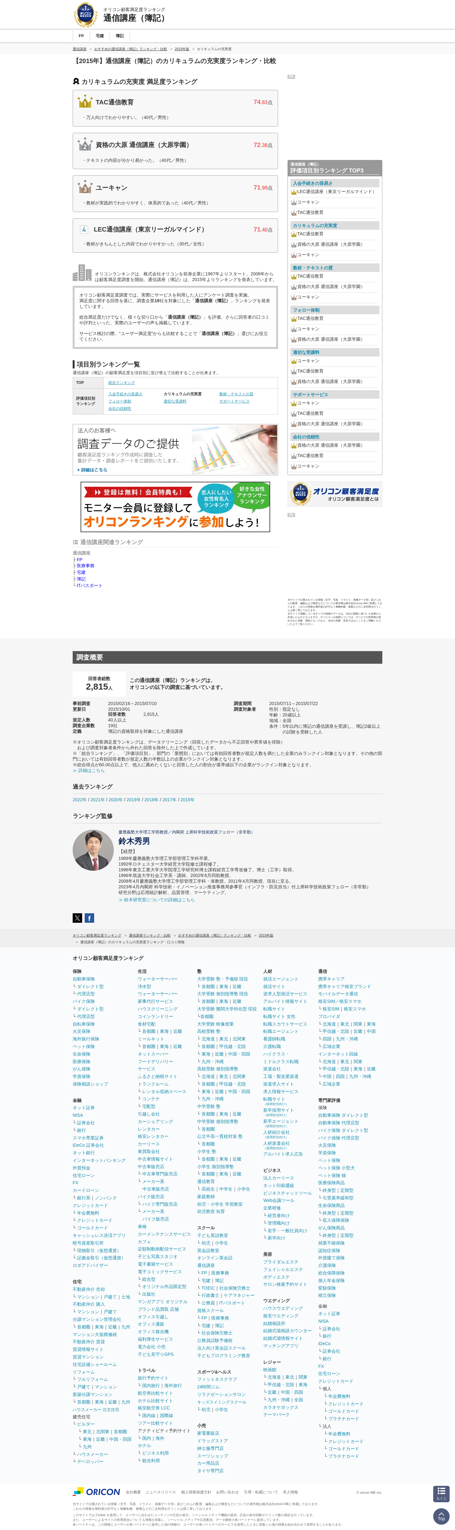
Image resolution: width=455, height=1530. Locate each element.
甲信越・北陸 (232, 1046)
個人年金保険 (331, 1280)
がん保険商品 (331, 1227)
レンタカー (149, 1129)
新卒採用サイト (278, 1112)
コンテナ (151, 1098)
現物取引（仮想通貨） (99, 1250)
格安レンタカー (153, 1136)
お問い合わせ (227, 1492)
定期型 (347, 1190)
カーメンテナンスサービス (164, 1234)
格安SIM (331, 1008)
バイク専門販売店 (160, 1204)
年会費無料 (88, 1212)
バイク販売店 (151, 1196)
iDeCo (324, 1343)
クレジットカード (90, 1205)
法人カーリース (278, 1177)
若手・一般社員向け (287, 1230)
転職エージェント (281, 1031)
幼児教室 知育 (211, 1211)
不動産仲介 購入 (89, 1304)
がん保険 (81, 1068)
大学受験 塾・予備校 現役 (222, 978)
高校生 (208, 1189)
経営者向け (279, 1215)
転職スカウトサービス (285, 1024)
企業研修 (272, 1207)
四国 (327, 1038)
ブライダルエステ (281, 1261)
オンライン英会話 (215, 1257)
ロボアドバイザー (90, 1265)
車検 (142, 1226)
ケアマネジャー (239, 1295)
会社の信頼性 (119, 408)
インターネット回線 (338, 1053)
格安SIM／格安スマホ (339, 1001)
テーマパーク (276, 1414)
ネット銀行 (84, 1152)
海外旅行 (173, 1385)
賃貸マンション (88, 1356)
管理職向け (279, 1223)
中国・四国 (120, 1439)
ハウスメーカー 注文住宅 (96, 1409)
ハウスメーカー (92, 1454)
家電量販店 (208, 1433)
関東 (303, 1377)
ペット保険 (84, 1046)
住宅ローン (84, 1175)
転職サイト (274, 1008)
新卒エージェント (281, 1123)
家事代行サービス (155, 1001)
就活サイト (274, 986)
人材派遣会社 (276, 1145)
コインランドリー (155, 1016)
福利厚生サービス (155, 1339)
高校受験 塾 (209, 1031)
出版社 (148, 1294)
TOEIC (208, 1288)
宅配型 (148, 1106)
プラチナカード (343, 1418)
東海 (99, 1326)
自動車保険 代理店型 (338, 1122)
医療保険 (81, 1061)
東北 (87, 1431)
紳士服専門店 (210, 1448)
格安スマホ (355, 1008)
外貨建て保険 (331, 1257)
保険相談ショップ (90, 1083)
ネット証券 (84, 1107)
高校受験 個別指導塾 (217, 1068)
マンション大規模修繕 (95, 1334)
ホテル (144, 1445)
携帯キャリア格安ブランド (344, 986)
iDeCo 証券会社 (88, 1145)
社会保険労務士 (234, 1288)
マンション (88, 1296)
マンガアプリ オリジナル (163, 1301)
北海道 (208, 1038)
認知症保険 (329, 1250)
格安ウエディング (281, 1315)
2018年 (151, 799)
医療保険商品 (331, 1182)
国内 (146, 1438)
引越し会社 (149, 1113)
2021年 (98, 799)
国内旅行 (151, 1385)
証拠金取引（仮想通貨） (101, 1257)
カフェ (144, 1241)
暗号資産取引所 (88, 1242)
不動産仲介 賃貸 (89, 1341)
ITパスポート (90, 585)
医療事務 (85, 565)
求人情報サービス (281, 1091)
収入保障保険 (336, 1220)
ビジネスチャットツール (287, 1193)
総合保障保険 (331, 1272)
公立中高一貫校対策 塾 (220, 1136)
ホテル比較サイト (155, 1400)
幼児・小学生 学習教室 (220, 1204)
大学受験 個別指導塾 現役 (222, 993)
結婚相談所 (274, 1323)
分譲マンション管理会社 (97, 1319)
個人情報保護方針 (196, 1492)
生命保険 (81, 1053)
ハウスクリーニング (158, 1008)
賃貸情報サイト (88, 1349)
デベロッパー (90, 1461)
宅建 (81, 572)
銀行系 (83, 1197)
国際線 (166, 1415)
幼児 (206, 1242)
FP (79, 559)
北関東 (102, 1431)
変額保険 (327, 1288)
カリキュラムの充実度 (315, 225)
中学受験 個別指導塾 (217, 1121)
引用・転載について (261, 1492)
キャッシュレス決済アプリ (99, 1235)
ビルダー (86, 1424)
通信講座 (206, 1265)
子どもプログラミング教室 (223, 1355)
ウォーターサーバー (158, 978)
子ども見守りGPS (156, 1354)
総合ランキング (121, 382)
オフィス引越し (153, 1316)
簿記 (81, 578)
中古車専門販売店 (160, 1173)
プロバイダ (329, 1016)
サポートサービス (234, 401)
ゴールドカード (92, 1227)
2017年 (169, 799)
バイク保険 (84, 1001)
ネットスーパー (153, 1053)
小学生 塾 (206, 1151)
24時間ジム (208, 1386)
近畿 (112, 1326)
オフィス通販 (151, 1324)
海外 (159, 1438)
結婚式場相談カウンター (287, 1330)
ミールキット (151, 1038)
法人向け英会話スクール (221, 1348)
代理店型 (86, 993)
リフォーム (84, 1371)
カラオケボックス (281, 1407)
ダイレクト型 (90, 986)
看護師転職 (274, 1038)
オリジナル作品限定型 (164, 1286)
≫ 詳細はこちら (89, 770)
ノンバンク (106, 1197)
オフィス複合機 (153, 1331)
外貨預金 (81, 1167)
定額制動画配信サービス (162, 1248)
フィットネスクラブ (217, 1379)
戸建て (110, 1296)
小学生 (243, 1189)
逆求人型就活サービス (285, 993)
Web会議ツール (278, 1200)
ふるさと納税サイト (158, 1076)
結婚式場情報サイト (283, 1338)
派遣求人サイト (278, 1083)
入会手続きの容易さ (125, 394)
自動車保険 (84, 978)
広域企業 (331, 1046)
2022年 (80, 799)
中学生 (226, 1189)
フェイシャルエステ (283, 1269)
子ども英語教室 (212, 1235)
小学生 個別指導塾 (215, 1166)
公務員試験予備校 (215, 1340)
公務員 (208, 1302)
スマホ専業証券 (88, 1137)
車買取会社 (149, 1151)
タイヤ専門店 (210, 1470)
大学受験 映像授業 (215, 1024)
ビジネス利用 (155, 1453)
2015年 (187, 799)
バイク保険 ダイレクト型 (343, 1130)
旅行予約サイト (153, 1377)
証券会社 (86, 1122)
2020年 (116, 799)
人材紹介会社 (276, 1134)
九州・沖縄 (213, 1061)
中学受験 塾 (209, 1106)
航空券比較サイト (155, 1393)
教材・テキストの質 (236, 394)
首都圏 (83, 1326)
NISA (78, 1115)
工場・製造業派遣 (281, 1076)
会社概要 (133, 1492)
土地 (125, 1296)
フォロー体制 (119, 401)
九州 (125, 1326)
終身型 (329, 1190)
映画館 (269, 1369)
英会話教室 (208, 1250)
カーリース (149, 1143)
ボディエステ (276, 1277)
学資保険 (81, 1076)
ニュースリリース (161, 1492)
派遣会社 (272, 1068)
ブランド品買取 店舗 (158, 1309)
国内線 (148, 1415)
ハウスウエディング (283, 1308)
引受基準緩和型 (338, 1197)
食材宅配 (146, 1024)
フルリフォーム (92, 1379)
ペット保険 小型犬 (336, 1167)
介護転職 (272, 1046)
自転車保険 (84, 1024)
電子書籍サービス (155, 1264)
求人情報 (290, 1492)
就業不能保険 (331, 1242)
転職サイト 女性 (279, 1016)
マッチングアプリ (281, 1345)
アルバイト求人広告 (283, 1153)
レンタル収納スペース (164, 1091)
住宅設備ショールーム (95, 1364)
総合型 (148, 1279)
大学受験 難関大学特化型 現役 (227, 1008)
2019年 (133, 799)
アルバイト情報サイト (285, 1001)
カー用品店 (208, 1463)
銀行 (81, 1130)
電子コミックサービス (160, 1271)
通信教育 (206, 1181)
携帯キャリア (331, 978)
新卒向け (276, 1237)
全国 (298, 1399)
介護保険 (327, 1265)
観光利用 (151, 1460)
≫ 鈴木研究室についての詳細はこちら (156, 899)
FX (75, 1182)
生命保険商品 (331, 1205)
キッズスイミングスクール (221, 1402)
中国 (371, 1031)
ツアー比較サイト (155, 1423)
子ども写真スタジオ (158, 1256)
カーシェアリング (155, 1121)
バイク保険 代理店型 (338, 1137)
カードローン (86, 1190)
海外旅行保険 (86, 1038)
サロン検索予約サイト (285, 1284)
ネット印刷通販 (278, 1185)
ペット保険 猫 (332, 1175)
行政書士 (210, 1295)
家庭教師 (206, 1196)
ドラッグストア (212, 1440)
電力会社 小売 (152, 1346)
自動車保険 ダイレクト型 (343, 1115)
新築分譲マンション (92, 1394)
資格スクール (210, 1310)
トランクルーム (153, 1083)
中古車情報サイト (155, 1159)
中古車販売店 (151, 1166)
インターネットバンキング (99, 1160)
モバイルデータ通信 (338, 993)
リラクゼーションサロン (221, 1394)
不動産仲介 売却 (89, 1289)
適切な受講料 (175, 401)
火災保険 (81, 1031)
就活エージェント (281, 978)
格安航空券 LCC (154, 1407)
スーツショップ (212, 1455)
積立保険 (327, 1295)
